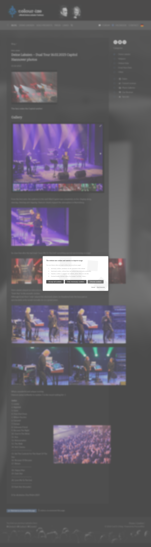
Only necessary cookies (75, 282)
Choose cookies (95, 282)
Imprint (93, 287)
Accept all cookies (55, 282)
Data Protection (101, 287)
